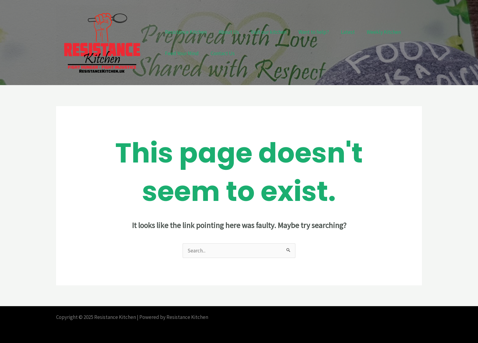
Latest (341, 32)
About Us (226, 32)
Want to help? (308, 32)
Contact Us (220, 53)
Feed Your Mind (181, 53)
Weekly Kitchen (375, 32)
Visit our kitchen (265, 32)
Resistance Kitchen (185, 32)
